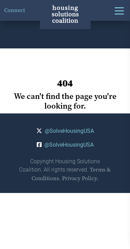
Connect (14, 10)
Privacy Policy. (80, 178)
